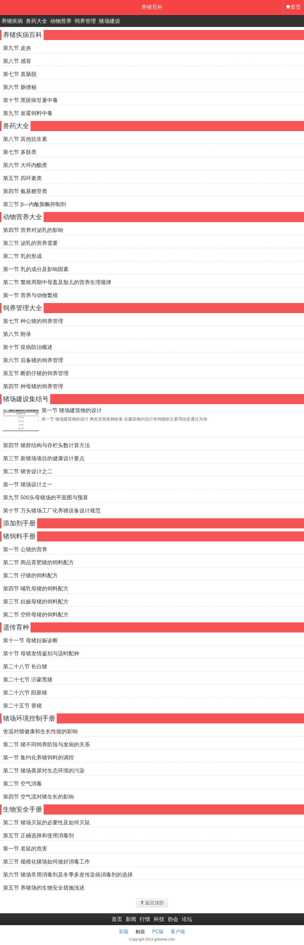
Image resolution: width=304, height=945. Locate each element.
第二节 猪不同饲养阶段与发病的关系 (46, 745)
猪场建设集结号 (26, 399)
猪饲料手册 (19, 536)
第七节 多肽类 (20, 152)
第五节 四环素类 (22, 178)
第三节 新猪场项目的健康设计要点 (44, 458)
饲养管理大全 (22, 308)
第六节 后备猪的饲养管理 (33, 360)
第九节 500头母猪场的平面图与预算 (45, 498)
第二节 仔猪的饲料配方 (30, 576)
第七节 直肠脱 (20, 74)
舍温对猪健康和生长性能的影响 (40, 731)
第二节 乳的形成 (22, 256)
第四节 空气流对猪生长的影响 (38, 797)
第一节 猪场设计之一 (28, 484)
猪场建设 (109, 21)
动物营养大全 (22, 217)
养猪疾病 (12, 21)
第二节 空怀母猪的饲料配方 (36, 615)
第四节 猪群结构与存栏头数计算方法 (46, 445)
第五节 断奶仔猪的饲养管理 (36, 373)
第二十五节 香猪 (22, 706)
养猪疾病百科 (22, 35)
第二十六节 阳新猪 (25, 693)
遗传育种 (16, 627)
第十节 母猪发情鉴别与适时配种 (41, 653)
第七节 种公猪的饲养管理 (33, 321)
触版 (140, 931)
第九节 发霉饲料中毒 (28, 113)
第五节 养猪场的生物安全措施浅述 (44, 888)
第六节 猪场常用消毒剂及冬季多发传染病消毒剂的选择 (68, 875)
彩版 (124, 931)
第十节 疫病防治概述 (28, 347)
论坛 (187, 919)
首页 (293, 7)
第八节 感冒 (17, 61)
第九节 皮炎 (17, 48)
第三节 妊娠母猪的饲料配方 (36, 602)
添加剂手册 (19, 523)
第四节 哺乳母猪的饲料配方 (36, 589)
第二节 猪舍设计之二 (28, 471)
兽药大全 (36, 21)
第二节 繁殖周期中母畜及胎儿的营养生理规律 (57, 282)
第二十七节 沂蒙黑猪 (28, 680)
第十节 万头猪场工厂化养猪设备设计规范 (52, 511)
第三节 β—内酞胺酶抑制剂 (34, 204)
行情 (145, 919)
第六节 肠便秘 (20, 87)
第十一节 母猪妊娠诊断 (30, 640)
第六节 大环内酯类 (25, 165)
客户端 (178, 931)
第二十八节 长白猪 (25, 667)
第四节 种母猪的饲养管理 (33, 386)
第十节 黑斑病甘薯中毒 (30, 100)
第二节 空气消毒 (22, 784)
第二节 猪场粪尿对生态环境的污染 (44, 771)
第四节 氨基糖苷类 (25, 191)
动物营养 (61, 21)
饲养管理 (85, 21)
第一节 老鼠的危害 (25, 849)
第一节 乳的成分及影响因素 (36, 269)
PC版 (158, 931)
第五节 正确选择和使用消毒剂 (38, 836)
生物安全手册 (22, 809)
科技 (159, 919)
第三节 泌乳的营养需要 (30, 243)
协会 (173, 919)
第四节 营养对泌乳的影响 (33, 230)
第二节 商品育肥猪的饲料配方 (38, 562)
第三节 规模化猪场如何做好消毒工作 (46, 862)
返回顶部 (152, 902)
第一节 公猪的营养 (25, 549)
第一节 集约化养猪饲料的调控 (38, 758)
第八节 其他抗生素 (25, 139)
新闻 (131, 919)
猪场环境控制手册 (29, 718)
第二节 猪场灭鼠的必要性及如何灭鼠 (46, 823)
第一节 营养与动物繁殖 (30, 295)
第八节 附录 (17, 334)
